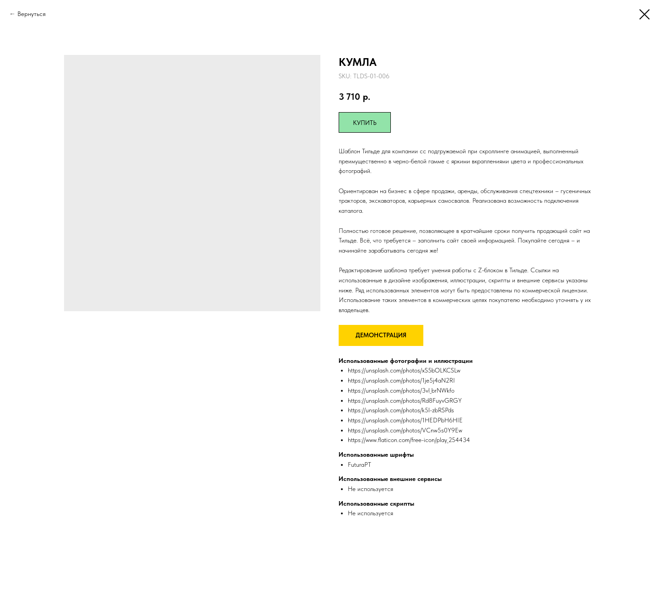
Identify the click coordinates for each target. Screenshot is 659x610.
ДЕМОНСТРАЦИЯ (381, 335)
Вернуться (31, 13)
